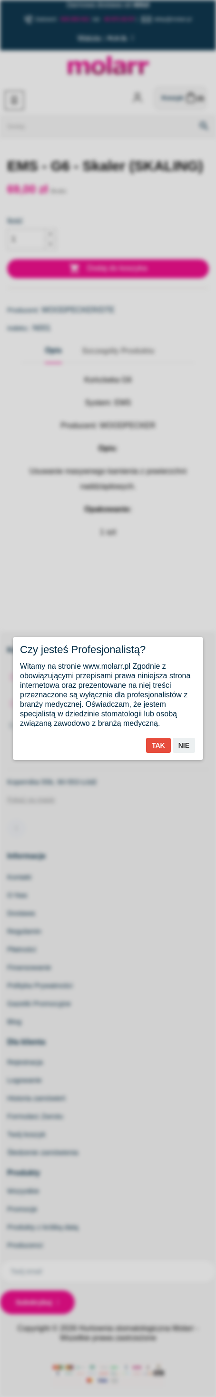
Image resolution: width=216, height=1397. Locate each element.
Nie (183, 745)
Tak (158, 745)
